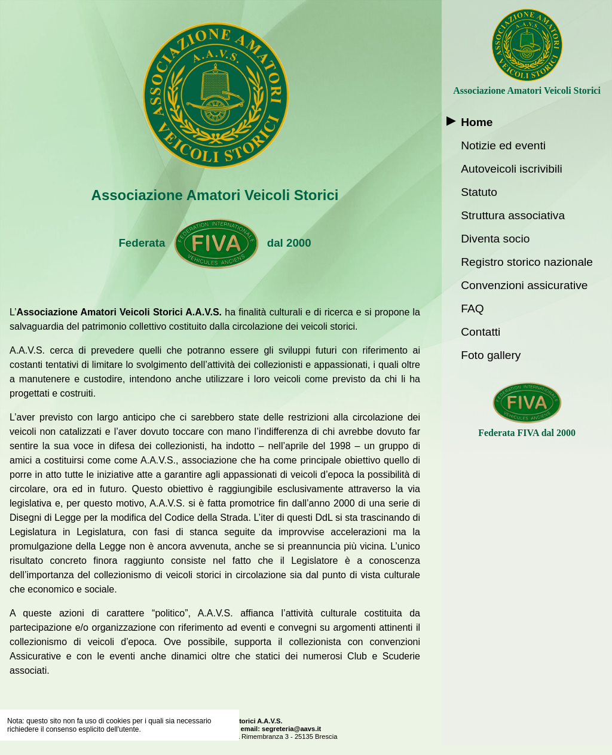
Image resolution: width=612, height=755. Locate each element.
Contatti (480, 332)
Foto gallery (491, 355)
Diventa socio (495, 238)
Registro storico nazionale (527, 262)
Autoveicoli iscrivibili (511, 169)
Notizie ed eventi (503, 145)
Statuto (479, 192)
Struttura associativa (513, 215)
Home (476, 122)
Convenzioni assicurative (524, 285)
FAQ (472, 308)
